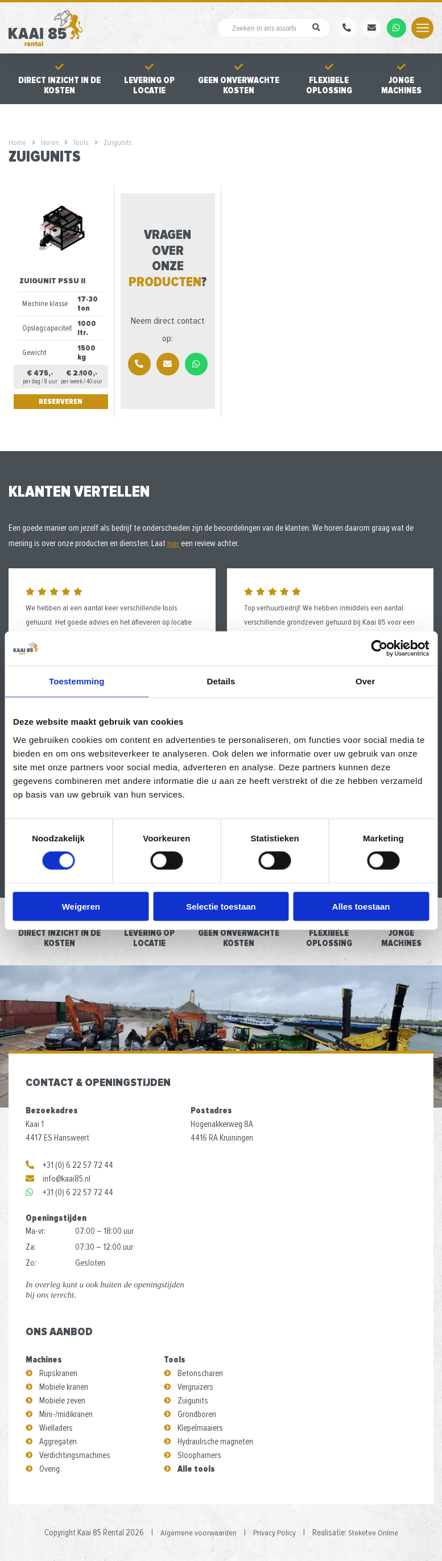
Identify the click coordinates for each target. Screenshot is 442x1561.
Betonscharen (200, 1373)
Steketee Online (373, 1532)
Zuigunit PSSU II (52, 280)
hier (173, 543)
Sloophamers (199, 1455)
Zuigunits (192, 1400)
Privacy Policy (274, 1532)
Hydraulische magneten (215, 1441)
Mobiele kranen (63, 1387)
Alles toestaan (361, 906)
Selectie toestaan (221, 906)
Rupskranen (58, 1373)
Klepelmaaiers (200, 1428)
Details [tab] (221, 681)
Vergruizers (195, 1387)
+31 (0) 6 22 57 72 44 (69, 1165)
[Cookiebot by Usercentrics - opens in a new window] (379, 648)
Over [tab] (365, 681)
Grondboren (196, 1414)
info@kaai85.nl (58, 1179)
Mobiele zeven (62, 1400)
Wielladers (56, 1428)
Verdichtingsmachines (74, 1455)
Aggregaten (58, 1441)
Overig (49, 1469)
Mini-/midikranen (66, 1414)
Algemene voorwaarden (197, 1532)
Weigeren (81, 906)
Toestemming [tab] (77, 681)
